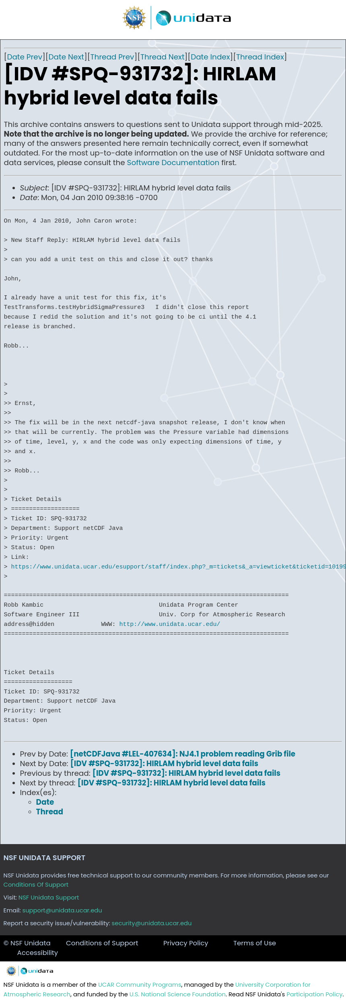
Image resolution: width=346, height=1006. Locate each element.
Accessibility (37, 952)
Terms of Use (254, 943)
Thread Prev (112, 57)
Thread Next (162, 57)
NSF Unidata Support (49, 898)
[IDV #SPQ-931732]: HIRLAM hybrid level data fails (164, 764)
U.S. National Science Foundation (178, 994)
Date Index (210, 57)
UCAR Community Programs (139, 985)
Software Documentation (173, 162)
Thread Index (260, 57)
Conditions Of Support (36, 885)
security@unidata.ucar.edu (152, 923)
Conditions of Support (102, 943)
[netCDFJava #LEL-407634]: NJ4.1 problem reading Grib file (182, 754)
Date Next (66, 57)
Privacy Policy (185, 943)
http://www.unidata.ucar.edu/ (169, 624)
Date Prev (24, 57)
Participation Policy (314, 994)
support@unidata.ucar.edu (62, 910)
